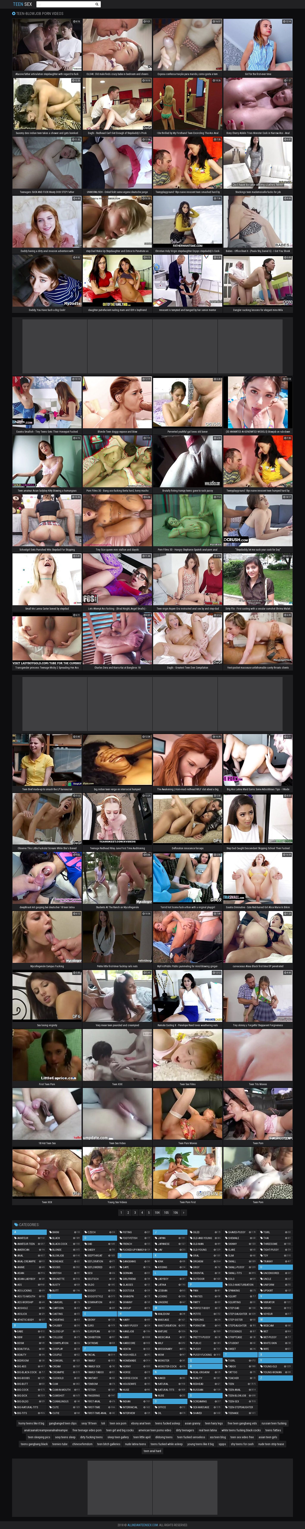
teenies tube (60, 1444)
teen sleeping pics (39, 1437)
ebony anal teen (141, 1423)
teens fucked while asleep (167, 1444)
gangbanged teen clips (63, 1423)
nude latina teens (135, 1444)
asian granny (192, 1423)
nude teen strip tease (271, 1444)
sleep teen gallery (118, 1437)
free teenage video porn (87, 1430)
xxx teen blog (218, 1437)
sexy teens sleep (65, 1437)
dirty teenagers (185, 1430)
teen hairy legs (214, 1423)
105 (166, 1212)
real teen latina (208, 1430)
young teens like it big (200, 1444)
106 (175, 1212)
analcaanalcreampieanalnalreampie (46, 1430)
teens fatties (273, 1430)
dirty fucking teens (91, 1437)
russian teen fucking (274, 1423)
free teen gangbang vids (242, 1423)
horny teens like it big (31, 1423)
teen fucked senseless (191, 1437)
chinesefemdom (82, 1444)
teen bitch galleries (108, 1444)
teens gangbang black (34, 1444)
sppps (222, 1444)
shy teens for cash (242, 1444)
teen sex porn (118, 1423)
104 (157, 1212)
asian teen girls (268, 1437)
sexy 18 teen (89, 1423)
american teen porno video (154, 1430)
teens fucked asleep (167, 1423)
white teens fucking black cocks (241, 1430)
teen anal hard (152, 1451)
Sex (22, 4)
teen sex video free (242, 1437)
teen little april (142, 1437)
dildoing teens (164, 1437)
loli (103, 1423)
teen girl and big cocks (120, 1430)
